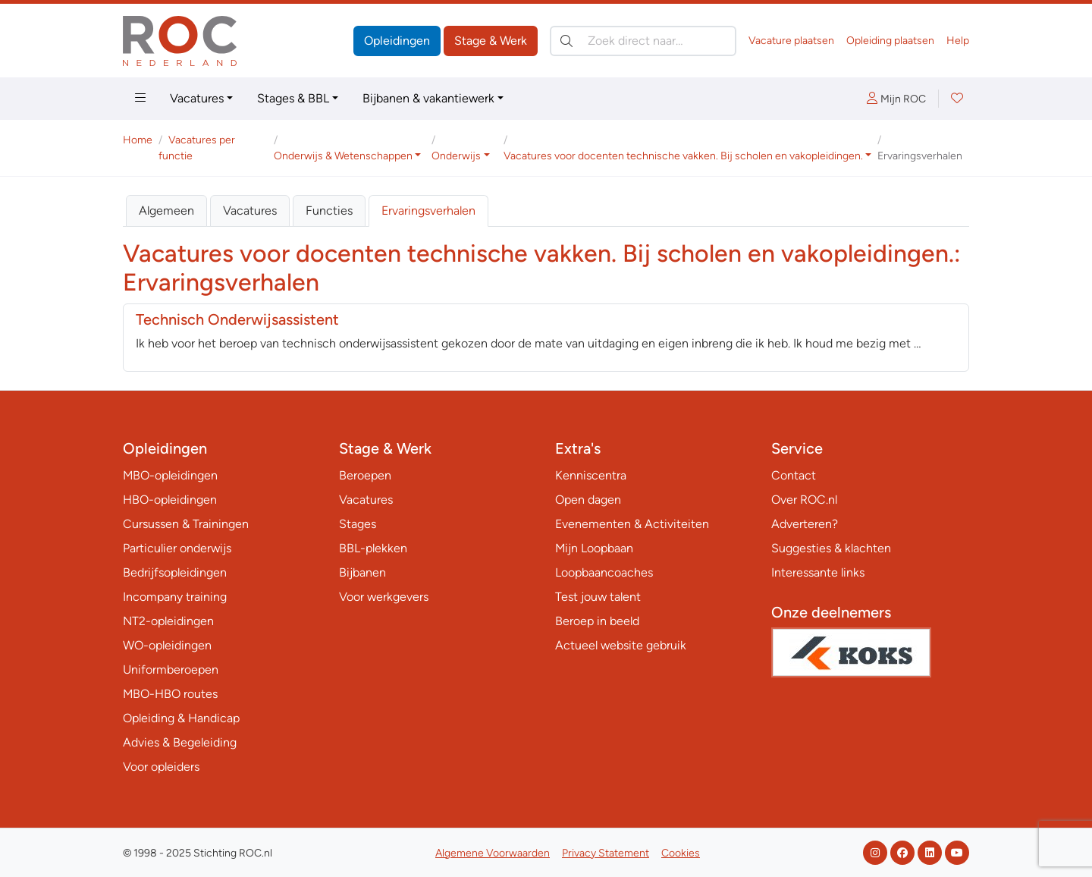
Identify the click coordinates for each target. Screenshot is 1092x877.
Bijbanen (362, 572)
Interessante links (817, 572)
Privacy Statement (605, 853)
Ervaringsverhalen (428, 210)
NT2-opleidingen (168, 621)
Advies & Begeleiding (180, 742)
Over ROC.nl (804, 499)
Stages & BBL (293, 98)
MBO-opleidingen (170, 475)
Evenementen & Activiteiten (632, 524)
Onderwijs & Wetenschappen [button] (343, 155)
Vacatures (197, 98)
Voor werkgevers (383, 596)
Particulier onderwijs (177, 548)
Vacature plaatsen (791, 40)
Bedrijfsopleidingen (175, 572)
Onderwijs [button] (456, 155)
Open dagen (588, 499)
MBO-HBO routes (170, 694)
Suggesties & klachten (831, 548)
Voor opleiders (161, 766)
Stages (357, 524)
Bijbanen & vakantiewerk (428, 98)
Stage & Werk (490, 40)
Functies (329, 210)
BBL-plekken (373, 548)
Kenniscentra (590, 475)
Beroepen (365, 475)
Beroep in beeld (597, 621)
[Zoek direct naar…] (643, 41)
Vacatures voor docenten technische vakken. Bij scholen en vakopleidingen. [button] (683, 155)
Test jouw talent (598, 596)
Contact (793, 475)
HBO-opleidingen (170, 499)
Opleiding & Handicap (181, 718)
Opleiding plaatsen (890, 40)
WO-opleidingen (167, 645)
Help (957, 40)
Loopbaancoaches (604, 572)
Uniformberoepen (170, 669)
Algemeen (166, 210)
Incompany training (175, 596)
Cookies (680, 853)
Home (137, 140)
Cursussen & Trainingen (186, 524)
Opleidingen (397, 40)
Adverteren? (804, 524)
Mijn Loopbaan (594, 548)
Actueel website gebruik (620, 645)
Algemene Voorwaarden (492, 853)
